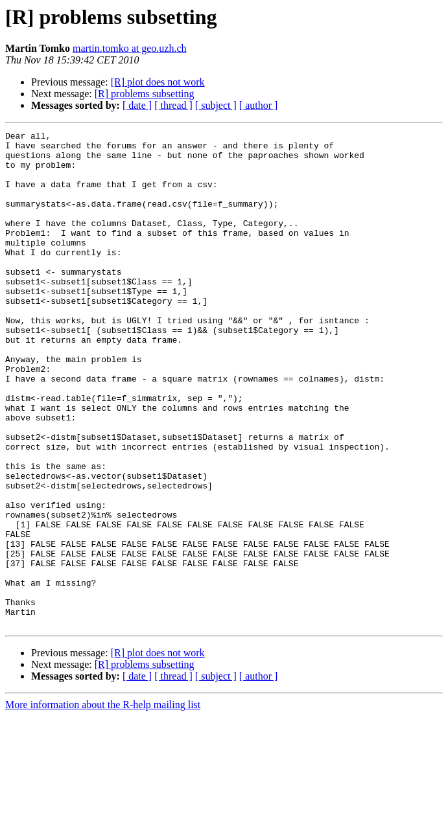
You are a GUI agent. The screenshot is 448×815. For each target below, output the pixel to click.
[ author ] (258, 105)
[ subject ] (216, 105)
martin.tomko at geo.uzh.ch (130, 48)
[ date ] (137, 105)
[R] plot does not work (158, 81)
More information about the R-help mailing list (102, 803)
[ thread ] (173, 105)
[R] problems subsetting (145, 93)
